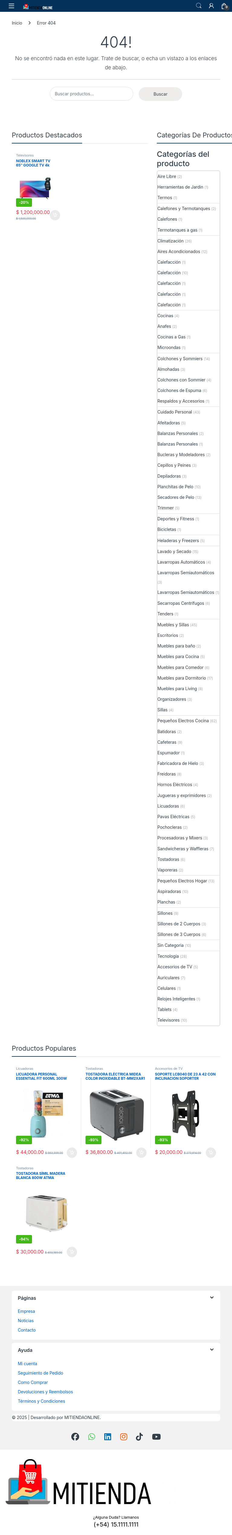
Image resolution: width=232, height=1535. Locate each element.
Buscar (160, 94)
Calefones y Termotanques (183, 208)
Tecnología (168, 956)
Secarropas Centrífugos (180, 603)
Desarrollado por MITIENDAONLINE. (66, 1417)
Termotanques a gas (177, 229)
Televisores (25, 155)
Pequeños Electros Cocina (183, 720)
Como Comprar (33, 1382)
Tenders (165, 613)
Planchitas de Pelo (175, 486)
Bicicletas (166, 529)
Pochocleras (169, 827)
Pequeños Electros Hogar (182, 880)
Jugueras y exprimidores (181, 795)
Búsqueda (198, 5)
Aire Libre (166, 176)
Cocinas (165, 315)
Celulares (166, 988)
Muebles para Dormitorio (181, 677)
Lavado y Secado (174, 551)
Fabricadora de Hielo (177, 763)
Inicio (17, 22)
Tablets (164, 1009)
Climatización (170, 240)
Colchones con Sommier (181, 379)
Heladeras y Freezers (178, 540)
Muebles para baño (176, 645)
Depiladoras (169, 476)
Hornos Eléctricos (174, 784)
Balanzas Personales (177, 433)
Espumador (168, 752)
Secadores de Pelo (175, 497)
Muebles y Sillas (173, 624)
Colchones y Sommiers (180, 358)
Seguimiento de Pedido (40, 1372)
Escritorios (167, 635)
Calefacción (169, 262)
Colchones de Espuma (179, 390)
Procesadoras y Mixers (179, 837)
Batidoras (166, 731)
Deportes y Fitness (175, 518)
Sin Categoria (170, 945)
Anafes (164, 326)
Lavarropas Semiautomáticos (185, 572)
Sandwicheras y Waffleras (182, 848)
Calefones (167, 219)
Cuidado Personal (174, 411)
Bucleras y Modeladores (181, 454)
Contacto (27, 1329)
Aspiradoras (169, 891)
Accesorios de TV (174, 966)
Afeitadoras (168, 422)
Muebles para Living (177, 688)
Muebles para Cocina (178, 656)
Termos (164, 197)
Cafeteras (166, 742)
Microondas (169, 347)
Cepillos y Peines (174, 465)
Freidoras (166, 773)
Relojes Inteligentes (176, 998)
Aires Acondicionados (178, 251)
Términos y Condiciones (41, 1401)
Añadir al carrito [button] (55, 215)
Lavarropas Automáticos (181, 562)
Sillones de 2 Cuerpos (178, 923)
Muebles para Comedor (180, 667)
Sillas (162, 709)
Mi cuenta (27, 1363)
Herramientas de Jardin (180, 186)
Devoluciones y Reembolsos (45, 1391)
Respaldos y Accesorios (181, 401)
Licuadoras (168, 806)
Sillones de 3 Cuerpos (178, 934)
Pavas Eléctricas (173, 816)
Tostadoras (168, 859)
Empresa (26, 1311)
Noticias (26, 1320)
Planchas (166, 901)
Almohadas (168, 369)
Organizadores (171, 699)
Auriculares (168, 977)
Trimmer (165, 507)
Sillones (164, 913)
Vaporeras (167, 869)
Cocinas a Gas (171, 336)
